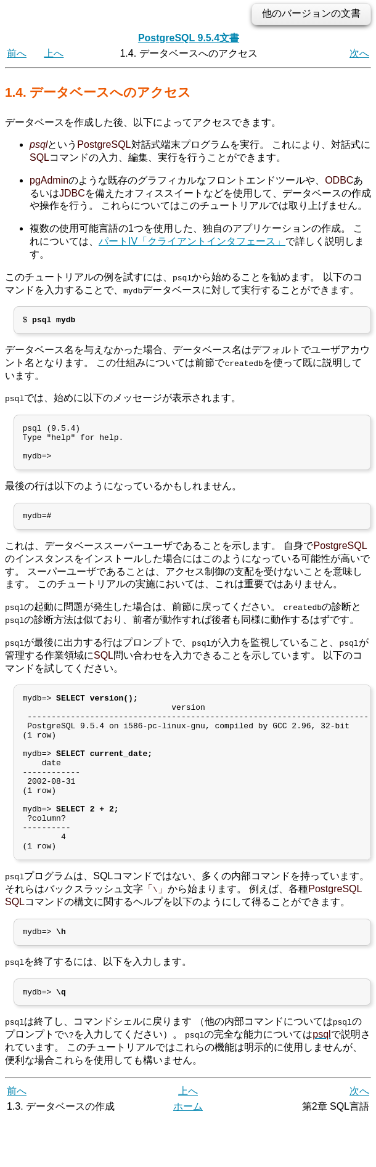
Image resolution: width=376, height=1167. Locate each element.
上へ (53, 53)
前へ (17, 53)
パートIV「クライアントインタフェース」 (192, 241)
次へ (359, 53)
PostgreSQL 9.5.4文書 (188, 38)
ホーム (188, 1153)
